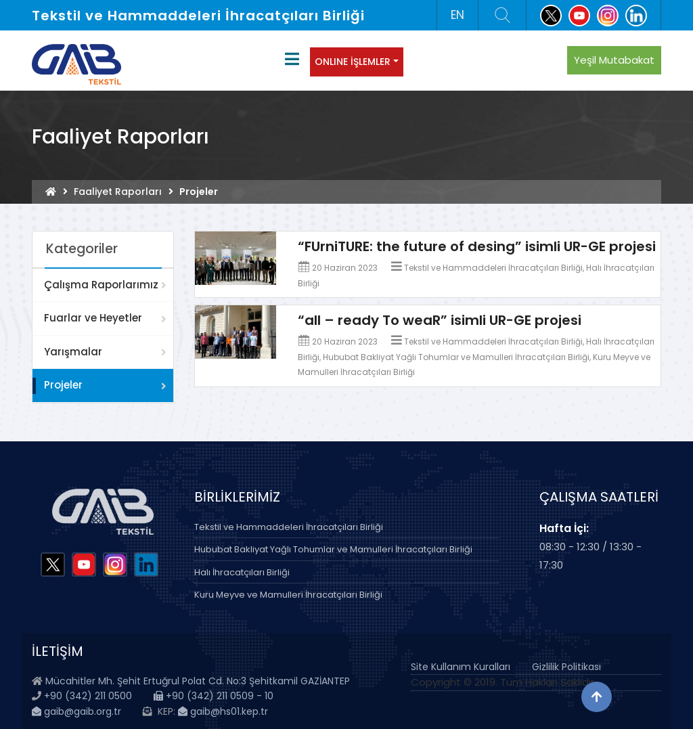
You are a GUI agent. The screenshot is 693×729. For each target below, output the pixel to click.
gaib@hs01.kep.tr (223, 711)
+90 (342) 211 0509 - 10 (213, 696)
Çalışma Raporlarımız (101, 285)
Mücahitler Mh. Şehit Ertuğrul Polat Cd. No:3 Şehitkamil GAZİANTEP (197, 681)
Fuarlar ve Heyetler (93, 318)
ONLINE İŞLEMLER (352, 61)
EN (457, 15)
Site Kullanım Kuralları (460, 666)
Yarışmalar (73, 352)
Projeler (63, 385)
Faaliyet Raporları (118, 191)
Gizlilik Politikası (566, 666)
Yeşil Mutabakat (614, 60)
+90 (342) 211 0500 (88, 696)
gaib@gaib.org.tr (76, 711)
